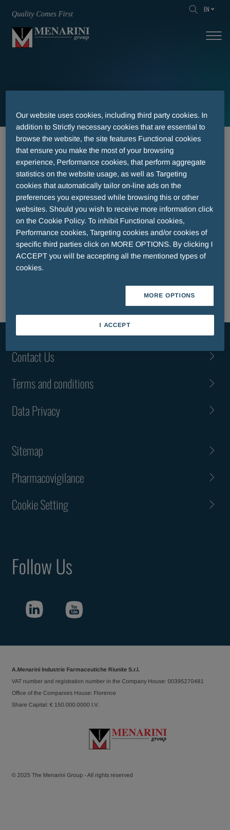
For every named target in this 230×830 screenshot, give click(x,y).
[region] (115, 220)
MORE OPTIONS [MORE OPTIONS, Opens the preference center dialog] (169, 295)
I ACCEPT (114, 324)
